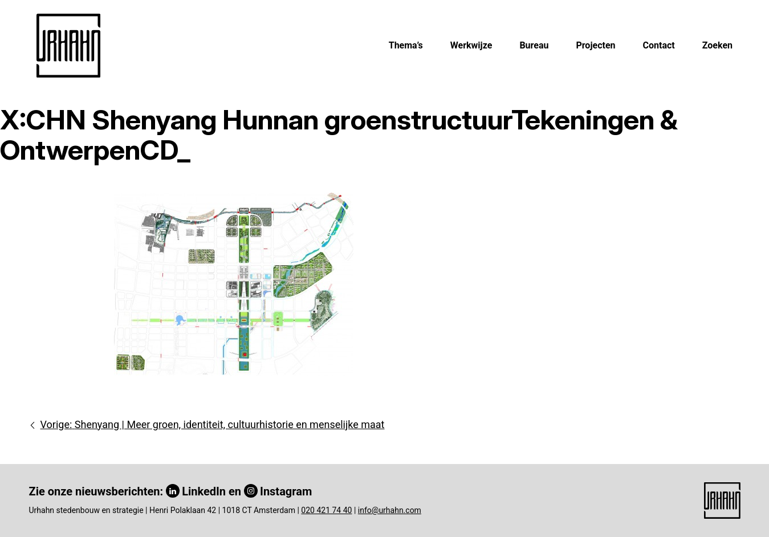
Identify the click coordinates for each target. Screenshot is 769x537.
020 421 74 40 (326, 510)
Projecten (595, 45)
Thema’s (406, 45)
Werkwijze (471, 45)
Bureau (533, 45)
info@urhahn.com (389, 510)
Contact (659, 45)
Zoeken (717, 45)
